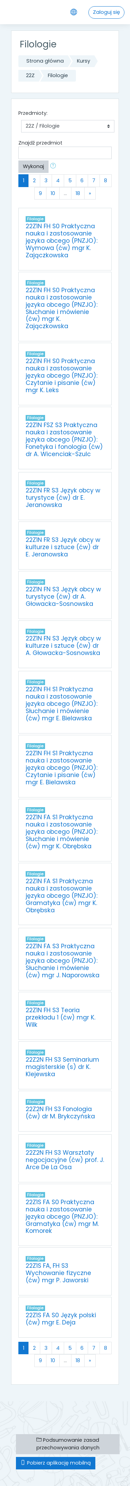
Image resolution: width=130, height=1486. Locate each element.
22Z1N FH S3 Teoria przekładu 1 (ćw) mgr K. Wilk (60, 1017)
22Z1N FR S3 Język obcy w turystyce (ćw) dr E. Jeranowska (63, 497)
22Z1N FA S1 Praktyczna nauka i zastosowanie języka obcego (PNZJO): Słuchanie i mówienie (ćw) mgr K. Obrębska (61, 831)
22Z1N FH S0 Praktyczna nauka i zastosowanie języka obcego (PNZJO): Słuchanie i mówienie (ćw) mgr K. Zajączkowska (61, 308)
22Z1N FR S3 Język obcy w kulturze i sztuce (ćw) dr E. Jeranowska (63, 547)
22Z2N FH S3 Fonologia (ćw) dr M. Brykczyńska (60, 1112)
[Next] (90, 193)
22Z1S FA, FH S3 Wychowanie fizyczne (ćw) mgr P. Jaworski (58, 1273)
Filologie (58, 75)
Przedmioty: (32, 113)
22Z (30, 75)
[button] (54, 167)
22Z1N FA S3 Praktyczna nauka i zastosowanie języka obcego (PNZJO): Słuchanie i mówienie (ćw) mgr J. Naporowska (62, 960)
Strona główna (45, 60)
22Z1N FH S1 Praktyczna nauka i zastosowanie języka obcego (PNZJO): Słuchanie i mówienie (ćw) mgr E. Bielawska (61, 703)
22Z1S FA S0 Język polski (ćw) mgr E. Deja (61, 1319)
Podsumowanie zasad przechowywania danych (67, 1444)
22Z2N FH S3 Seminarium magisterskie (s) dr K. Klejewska (62, 1066)
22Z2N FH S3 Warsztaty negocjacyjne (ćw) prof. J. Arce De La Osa (65, 1159)
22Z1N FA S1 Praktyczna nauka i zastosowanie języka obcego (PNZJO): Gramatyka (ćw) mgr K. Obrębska (61, 895)
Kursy (83, 60)
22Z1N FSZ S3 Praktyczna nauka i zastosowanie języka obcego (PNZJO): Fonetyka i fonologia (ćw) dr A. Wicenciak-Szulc (64, 439)
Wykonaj (33, 166)
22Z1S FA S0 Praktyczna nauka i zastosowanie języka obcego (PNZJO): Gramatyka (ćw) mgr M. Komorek (62, 1216)
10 (53, 193)
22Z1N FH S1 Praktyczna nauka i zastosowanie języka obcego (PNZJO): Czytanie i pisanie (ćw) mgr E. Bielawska (61, 767)
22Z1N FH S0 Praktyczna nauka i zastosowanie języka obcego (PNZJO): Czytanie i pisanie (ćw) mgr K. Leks (61, 375)
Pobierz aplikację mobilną (55, 1462)
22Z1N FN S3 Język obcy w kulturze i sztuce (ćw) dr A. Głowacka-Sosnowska (63, 645)
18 (78, 193)
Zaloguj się (106, 12)
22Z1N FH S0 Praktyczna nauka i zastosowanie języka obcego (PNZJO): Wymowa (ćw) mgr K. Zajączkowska (61, 240)
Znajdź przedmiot (40, 142)
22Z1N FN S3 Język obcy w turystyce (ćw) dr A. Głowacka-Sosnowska (63, 596)
